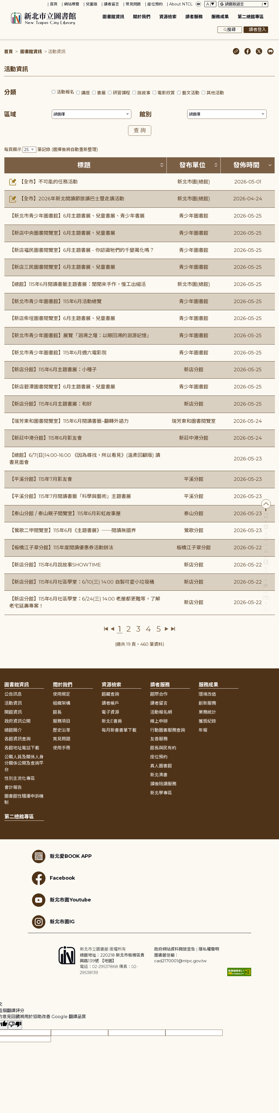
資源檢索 (168, 16)
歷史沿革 (61, 730)
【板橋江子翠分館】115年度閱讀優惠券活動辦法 (61, 548)
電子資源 (110, 712)
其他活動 (215, 92)
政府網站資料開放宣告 (174, 949)
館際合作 (159, 694)
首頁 (53, 4)
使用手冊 (61, 747)
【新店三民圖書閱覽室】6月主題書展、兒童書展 (62, 267)
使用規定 (61, 694)
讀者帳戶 (110, 703)
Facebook (53, 878)
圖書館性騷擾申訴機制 (24, 799)
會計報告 (13, 787)
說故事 (143, 92)
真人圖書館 (161, 765)
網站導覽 (71, 4)
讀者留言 (111, 4)
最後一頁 (173, 629)
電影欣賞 (166, 92)
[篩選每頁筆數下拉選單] (29, 150)
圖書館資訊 (113, 16)
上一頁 (112, 629)
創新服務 (207, 703)
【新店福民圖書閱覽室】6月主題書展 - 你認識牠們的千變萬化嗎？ (81, 250)
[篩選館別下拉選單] (227, 114)
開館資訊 (13, 712)
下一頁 (166, 629)
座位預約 (155, 4)
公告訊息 (13, 694)
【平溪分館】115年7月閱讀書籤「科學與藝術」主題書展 (70, 496)
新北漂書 (159, 774)
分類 (10, 92)
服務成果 (220, 16)
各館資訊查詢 (17, 738)
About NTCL (181, 4)
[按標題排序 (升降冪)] (161, 165)
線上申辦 (159, 721)
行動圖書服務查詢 (167, 730)
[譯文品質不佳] (15, 1025)
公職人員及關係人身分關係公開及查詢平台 (24, 763)
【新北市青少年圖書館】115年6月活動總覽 (55, 301)
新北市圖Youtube (61, 900)
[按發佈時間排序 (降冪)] (270, 165)
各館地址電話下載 (21, 747)
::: (2, 4)
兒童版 (91, 4)
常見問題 (133, 4)
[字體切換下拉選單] (210, 4)
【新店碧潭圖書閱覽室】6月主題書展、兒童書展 (62, 387)
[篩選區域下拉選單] (91, 114)
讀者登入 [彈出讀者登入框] (255, 29)
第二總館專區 (251, 16)
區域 (10, 114)
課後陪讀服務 (163, 783)
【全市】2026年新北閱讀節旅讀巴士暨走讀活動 (66, 199)
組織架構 (61, 703)
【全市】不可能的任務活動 (43, 182)
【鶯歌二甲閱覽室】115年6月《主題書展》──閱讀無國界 (72, 530)
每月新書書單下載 (119, 730)
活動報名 (65, 92)
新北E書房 (112, 721)
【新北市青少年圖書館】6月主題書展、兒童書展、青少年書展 (77, 216)
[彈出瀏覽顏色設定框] (198, 4)
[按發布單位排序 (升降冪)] (215, 165)
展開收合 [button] (139, 672)
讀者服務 (194, 16)
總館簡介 (13, 730)
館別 (145, 114)
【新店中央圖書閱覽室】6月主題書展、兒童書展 (62, 233)
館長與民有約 (163, 747)
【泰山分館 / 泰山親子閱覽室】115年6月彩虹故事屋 (65, 514)
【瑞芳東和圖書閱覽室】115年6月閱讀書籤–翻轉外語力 (69, 421)
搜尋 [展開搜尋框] (230, 30)
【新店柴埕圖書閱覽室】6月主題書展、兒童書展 (62, 318)
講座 (85, 92)
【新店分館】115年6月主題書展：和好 (50, 404)
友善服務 (159, 738)
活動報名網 (161, 712)
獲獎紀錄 (207, 721)
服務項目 (61, 721)
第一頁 (106, 629)
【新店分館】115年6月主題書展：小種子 (53, 370)
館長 (57, 712)
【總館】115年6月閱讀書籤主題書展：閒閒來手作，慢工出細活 (77, 284)
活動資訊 (13, 703)
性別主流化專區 (19, 778)
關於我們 (141, 16)
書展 (101, 92)
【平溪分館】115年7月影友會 (40, 479)
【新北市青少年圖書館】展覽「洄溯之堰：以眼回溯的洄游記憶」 (80, 336)
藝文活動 (190, 92)
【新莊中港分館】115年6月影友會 (45, 438)
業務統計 (207, 712)
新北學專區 (161, 792)
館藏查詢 (110, 694)
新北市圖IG (53, 922)
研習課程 (121, 92)
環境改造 (207, 694)
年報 (203, 730)
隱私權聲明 (209, 949)
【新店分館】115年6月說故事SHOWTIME (55, 565)
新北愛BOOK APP (62, 856)
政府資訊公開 (17, 721)
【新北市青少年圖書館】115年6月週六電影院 (58, 353)
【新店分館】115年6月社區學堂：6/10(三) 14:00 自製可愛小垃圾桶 (81, 582)
